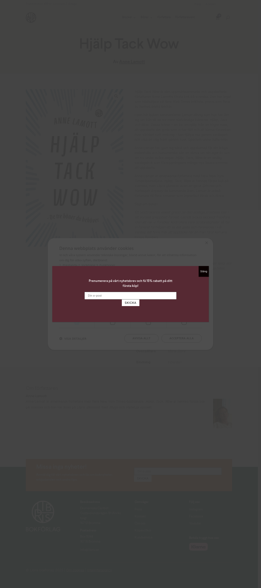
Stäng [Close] (203, 271)
